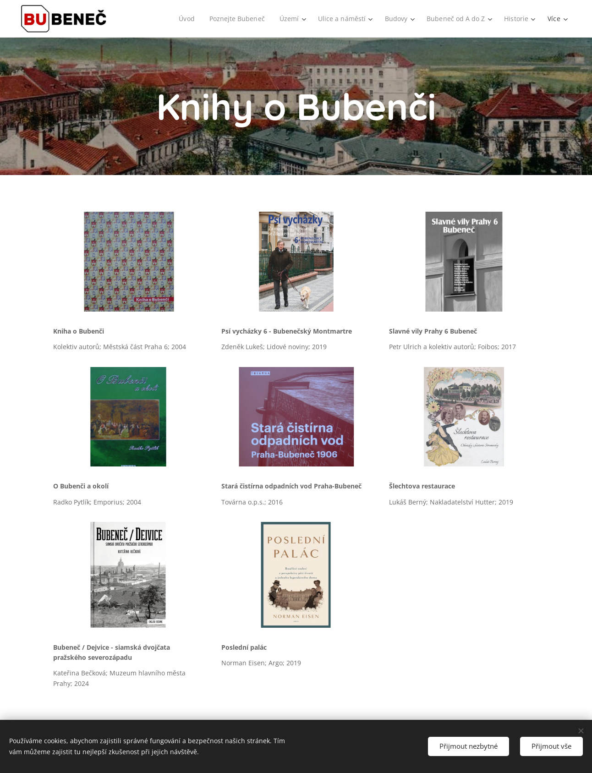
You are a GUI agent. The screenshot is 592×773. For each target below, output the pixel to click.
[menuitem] (182, 18)
